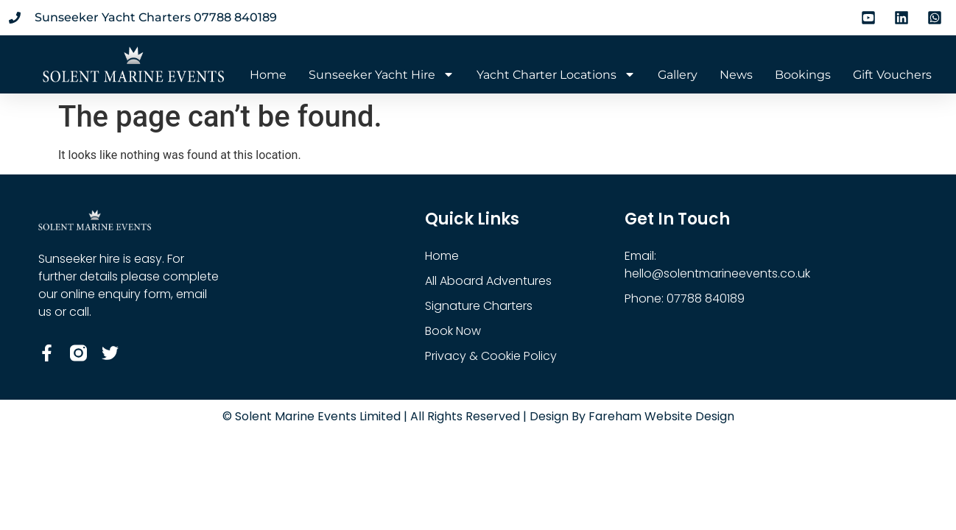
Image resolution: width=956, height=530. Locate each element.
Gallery (677, 75)
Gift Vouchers (892, 75)
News (736, 75)
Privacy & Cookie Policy (491, 355)
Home (268, 75)
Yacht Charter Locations (556, 74)
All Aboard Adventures (488, 280)
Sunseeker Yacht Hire (381, 74)
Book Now (453, 330)
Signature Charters (479, 305)
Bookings (803, 75)
